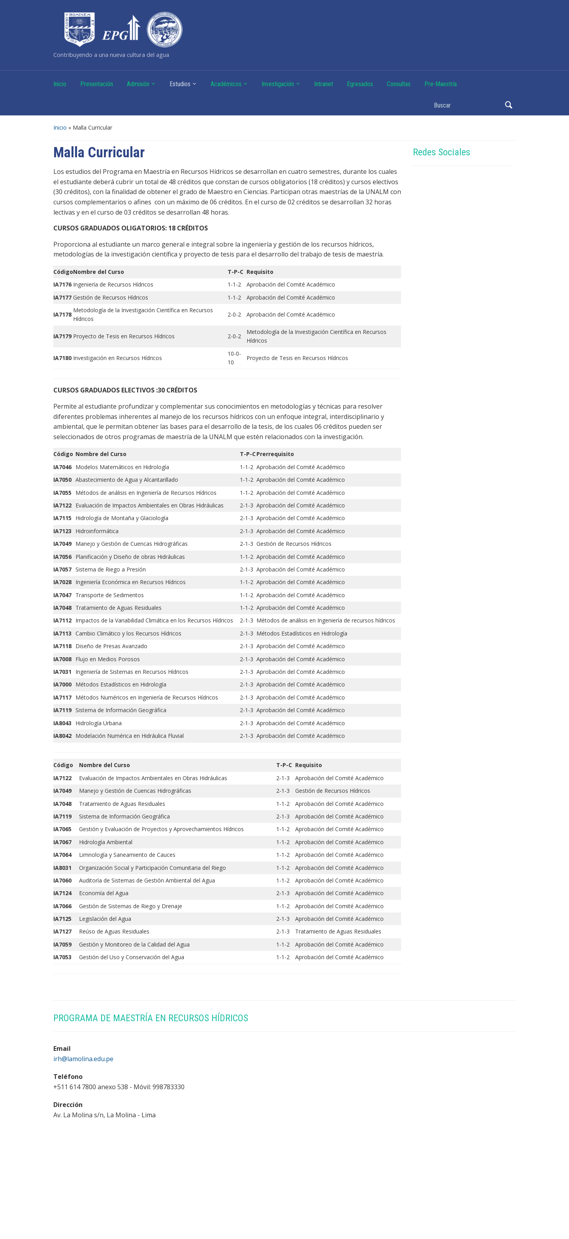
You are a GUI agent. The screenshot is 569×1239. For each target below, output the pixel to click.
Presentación (96, 84)
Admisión (138, 84)
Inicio (59, 84)
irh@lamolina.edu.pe (83, 1058)
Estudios (180, 84)
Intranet (323, 84)
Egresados (360, 84)
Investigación (278, 84)
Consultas (399, 84)
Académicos (226, 84)
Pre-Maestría (440, 84)
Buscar (508, 105)
